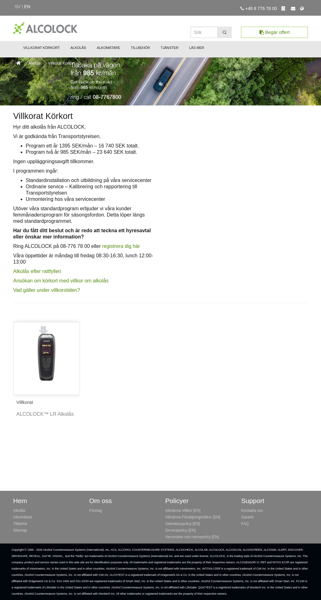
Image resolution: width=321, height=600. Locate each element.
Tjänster (169, 48)
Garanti (247, 517)
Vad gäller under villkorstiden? (46, 290)
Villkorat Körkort (41, 48)
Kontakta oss (252, 510)
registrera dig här (121, 246)
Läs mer (196, 48)
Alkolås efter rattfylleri (37, 271)
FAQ (245, 524)
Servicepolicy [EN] (180, 530)
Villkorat (24, 402)
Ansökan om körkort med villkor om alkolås (60, 280)
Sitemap (20, 530)
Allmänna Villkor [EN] (183, 510)
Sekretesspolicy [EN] (182, 524)
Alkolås (78, 48)
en (27, 6)
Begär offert (275, 32)
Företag (95, 510)
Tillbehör (140, 48)
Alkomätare (108, 48)
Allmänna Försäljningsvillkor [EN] (192, 517)
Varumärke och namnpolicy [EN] (192, 537)
